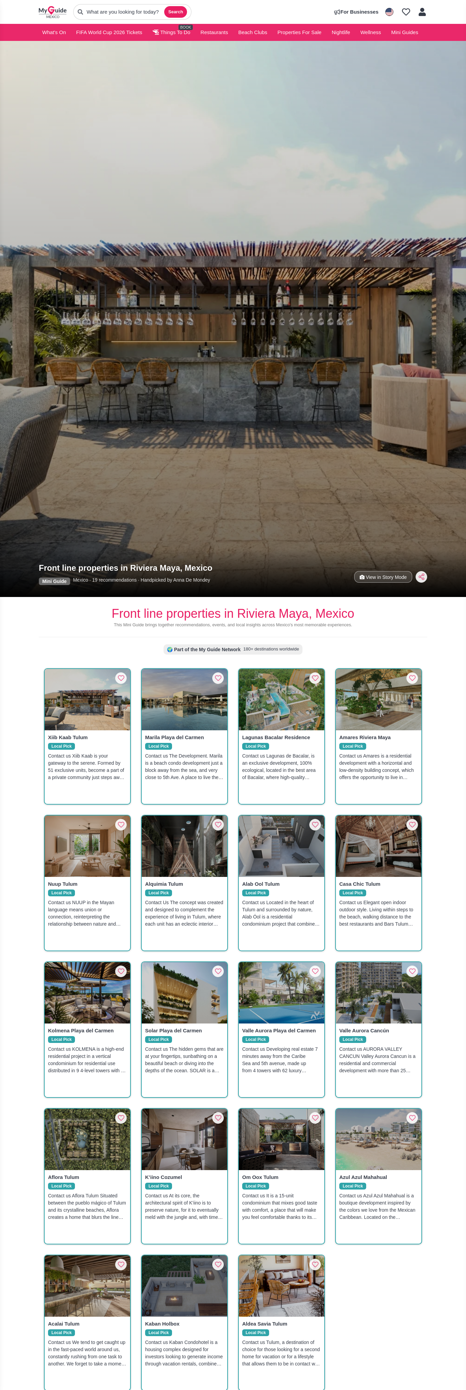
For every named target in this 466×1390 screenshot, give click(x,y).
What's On (54, 32)
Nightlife (341, 32)
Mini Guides (404, 32)
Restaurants (214, 32)
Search (175, 11)
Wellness (370, 32)
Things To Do (171, 32)
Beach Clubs (252, 32)
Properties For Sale (299, 32)
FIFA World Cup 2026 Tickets (109, 32)
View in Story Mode (383, 577)
